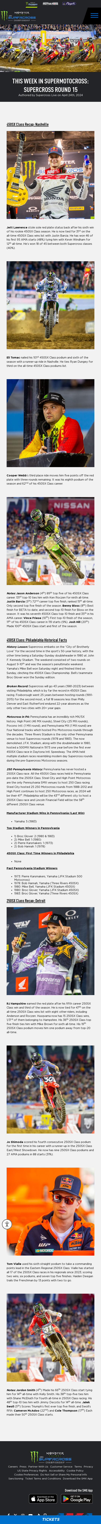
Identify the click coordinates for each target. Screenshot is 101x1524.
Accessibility (57, 1471)
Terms (78, 1467)
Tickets (50, 1520)
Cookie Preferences (26, 1475)
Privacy (88, 1467)
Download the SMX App (78, 1479)
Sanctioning (16, 1479)
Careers (13, 1467)
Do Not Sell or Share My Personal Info (63, 1475)
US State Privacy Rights (32, 1471)
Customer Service (61, 1467)
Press (23, 1467)
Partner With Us (38, 1467)
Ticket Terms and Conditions (43, 1479)
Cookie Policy (75, 1471)
